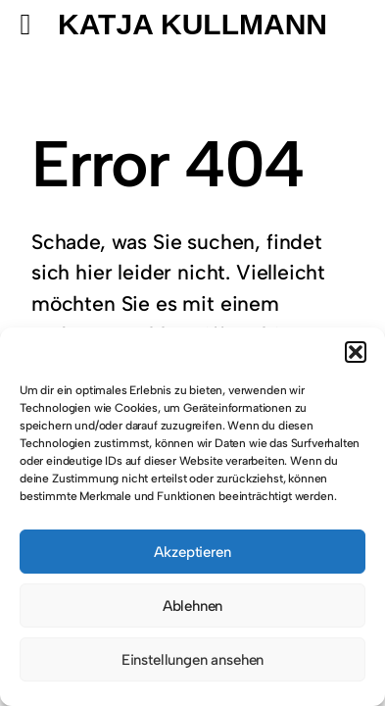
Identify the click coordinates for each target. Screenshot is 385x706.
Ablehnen (193, 606)
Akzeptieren (192, 552)
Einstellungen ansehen (192, 660)
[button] (355, 352)
